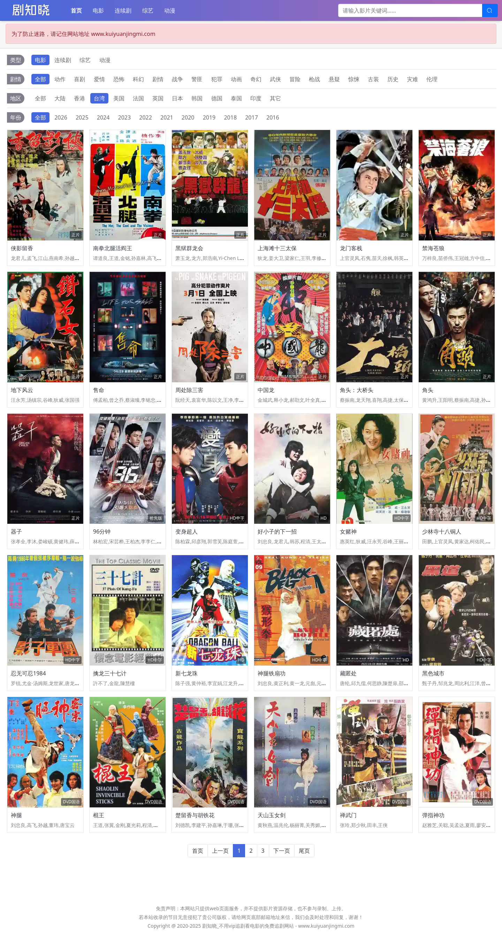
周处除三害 (189, 390)
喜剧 (79, 79)
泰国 (236, 98)
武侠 (275, 79)
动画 (236, 79)
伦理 (432, 79)
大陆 (60, 98)
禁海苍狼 (433, 248)
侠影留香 (22, 248)
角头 (427, 390)
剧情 (157, 79)
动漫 (169, 10)
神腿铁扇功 (272, 673)
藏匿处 (348, 673)
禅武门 (348, 815)
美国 (118, 98)
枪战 (314, 79)
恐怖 (118, 79)
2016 (272, 117)
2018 (230, 117)
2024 (103, 117)
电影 (98, 10)
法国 (138, 98)
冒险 (295, 79)
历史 (392, 79)
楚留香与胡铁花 (194, 815)
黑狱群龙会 (189, 248)
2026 (60, 117)
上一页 (220, 850)
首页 (76, 10)
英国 (157, 98)
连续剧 (123, 10)
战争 (177, 79)
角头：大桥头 (356, 390)
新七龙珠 (186, 673)
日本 (177, 98)
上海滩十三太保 (277, 248)
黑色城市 (433, 673)
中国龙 (266, 390)
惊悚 (353, 79)
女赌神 (348, 531)
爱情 (99, 79)
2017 (251, 117)
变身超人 (186, 531)
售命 (98, 390)
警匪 (197, 79)
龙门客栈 (351, 248)
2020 (188, 117)
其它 (275, 98)
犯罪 (216, 79)
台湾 (99, 98)
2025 (82, 117)
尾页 (304, 850)
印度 (255, 98)
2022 (145, 117)
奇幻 (255, 79)
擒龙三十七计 (110, 673)
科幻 (138, 79)
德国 (216, 98)
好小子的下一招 (277, 531)
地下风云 (22, 390)
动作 (60, 79)
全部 (40, 79)
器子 (16, 531)
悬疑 (334, 79)
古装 (373, 79)
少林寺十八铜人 (441, 531)
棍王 (98, 815)
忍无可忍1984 (28, 673)
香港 (79, 98)
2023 (124, 117)
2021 (166, 117)
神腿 (16, 815)
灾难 (412, 79)
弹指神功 (433, 815)
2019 (209, 117)
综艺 (147, 10)
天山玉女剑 (272, 815)
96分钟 (102, 531)
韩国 (197, 98)
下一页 (281, 850)
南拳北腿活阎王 (112, 248)
